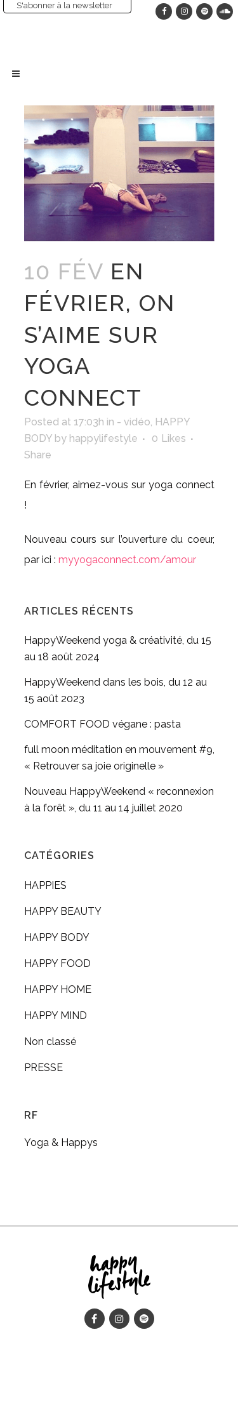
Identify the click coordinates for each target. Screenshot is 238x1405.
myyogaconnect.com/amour (127, 560)
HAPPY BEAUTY (63, 911)
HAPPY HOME (57, 989)
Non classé (50, 1041)
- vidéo (133, 422)
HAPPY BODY (56, 937)
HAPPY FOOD (57, 963)
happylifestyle (103, 438)
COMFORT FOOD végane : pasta (102, 724)
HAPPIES (45, 885)
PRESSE (43, 1068)
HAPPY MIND (55, 1015)
